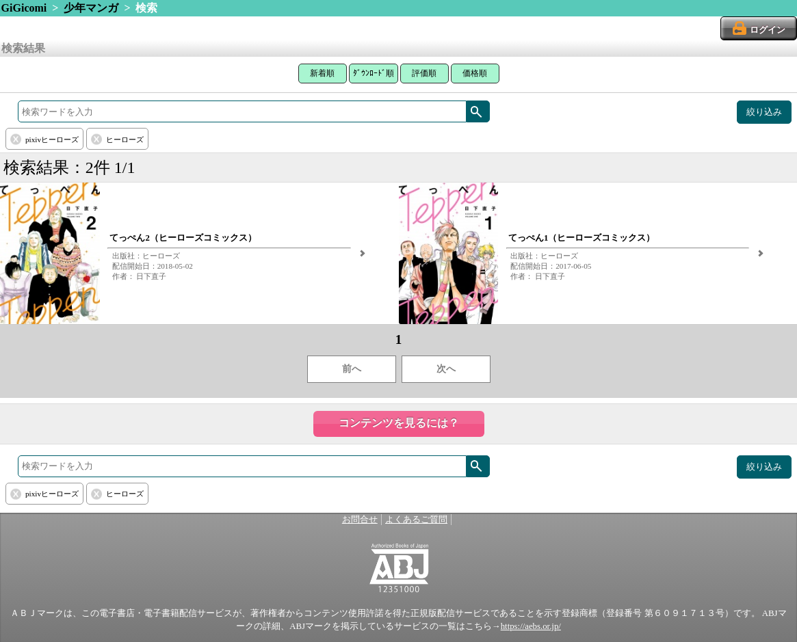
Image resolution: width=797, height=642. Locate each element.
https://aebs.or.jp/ (531, 626)
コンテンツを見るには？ (399, 423)
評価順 (424, 73)
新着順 (322, 73)
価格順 (474, 73)
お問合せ (360, 519)
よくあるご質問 (416, 519)
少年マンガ (91, 8)
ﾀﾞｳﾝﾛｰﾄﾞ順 (373, 73)
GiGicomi (24, 8)
